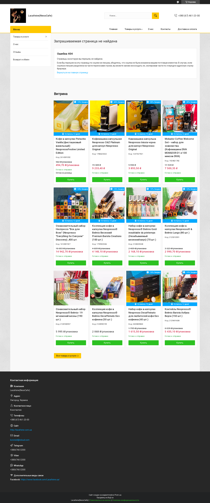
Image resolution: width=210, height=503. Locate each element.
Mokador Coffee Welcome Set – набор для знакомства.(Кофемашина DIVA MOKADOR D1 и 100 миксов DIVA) (179, 147)
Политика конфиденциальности (125, 500)
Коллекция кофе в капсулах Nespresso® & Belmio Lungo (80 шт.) (178, 229)
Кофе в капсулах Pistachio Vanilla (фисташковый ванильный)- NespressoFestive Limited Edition (71, 145)
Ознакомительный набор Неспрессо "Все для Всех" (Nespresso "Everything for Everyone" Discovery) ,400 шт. (70, 232)
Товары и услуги (133, 29)
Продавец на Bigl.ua (105, 498)
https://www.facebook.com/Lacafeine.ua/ (40, 479)
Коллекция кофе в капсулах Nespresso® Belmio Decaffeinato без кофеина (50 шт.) (105, 314)
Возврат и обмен (21, 59)
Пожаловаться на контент (100, 500)
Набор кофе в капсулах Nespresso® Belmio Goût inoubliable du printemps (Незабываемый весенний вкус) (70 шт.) (142, 232)
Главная (113, 29)
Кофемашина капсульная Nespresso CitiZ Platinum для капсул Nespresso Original (107, 144)
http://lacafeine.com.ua (21, 430)
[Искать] (155, 16)
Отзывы (17, 52)
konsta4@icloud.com (19, 440)
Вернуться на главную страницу (72, 72)
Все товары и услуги (66, 356)
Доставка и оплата (187, 29)
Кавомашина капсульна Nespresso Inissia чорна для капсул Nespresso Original (142, 144)
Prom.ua (118, 495)
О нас (150, 29)
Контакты (165, 29)
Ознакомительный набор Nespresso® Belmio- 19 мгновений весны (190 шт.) (70, 314)
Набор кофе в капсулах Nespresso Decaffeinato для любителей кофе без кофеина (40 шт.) (143, 314)
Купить (71, 179)
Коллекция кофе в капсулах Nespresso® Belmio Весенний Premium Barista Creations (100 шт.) (106, 232)
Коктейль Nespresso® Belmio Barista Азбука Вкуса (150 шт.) (178, 313)
